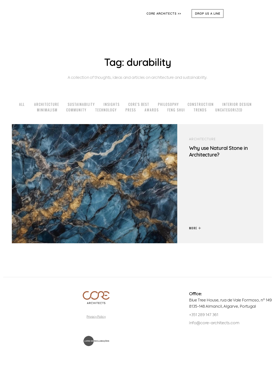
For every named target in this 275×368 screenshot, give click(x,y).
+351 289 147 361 (203, 315)
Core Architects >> (164, 13)
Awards (152, 110)
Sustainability (81, 104)
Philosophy (168, 104)
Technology (106, 110)
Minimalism (47, 110)
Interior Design (237, 104)
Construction (201, 104)
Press (130, 110)
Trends (200, 110)
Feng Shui (176, 110)
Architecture (46, 104)
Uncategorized (229, 110)
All (22, 104)
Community (76, 110)
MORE (195, 228)
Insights (112, 104)
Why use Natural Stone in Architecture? (218, 151)
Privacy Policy (96, 317)
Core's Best (138, 104)
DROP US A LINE (207, 13)
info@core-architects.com (214, 323)
